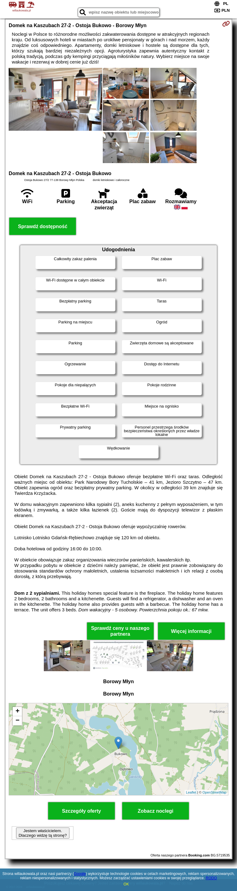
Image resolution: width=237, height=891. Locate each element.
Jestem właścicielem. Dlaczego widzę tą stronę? (43, 833)
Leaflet (191, 792)
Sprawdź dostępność (42, 226)
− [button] (17, 720)
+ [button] (17, 711)
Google (80, 874)
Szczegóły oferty (81, 811)
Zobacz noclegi (155, 811)
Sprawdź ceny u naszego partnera (120, 631)
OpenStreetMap (214, 792)
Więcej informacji (191, 631)
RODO (211, 878)
